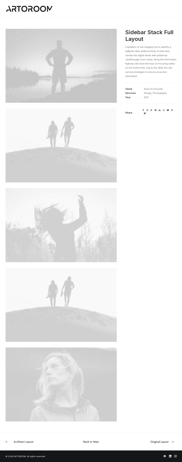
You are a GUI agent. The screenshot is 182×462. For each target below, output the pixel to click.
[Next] (142, 441)
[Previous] (40, 441)
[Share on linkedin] (160, 110)
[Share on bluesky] (168, 110)
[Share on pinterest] (155, 110)
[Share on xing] (172, 110)
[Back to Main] (91, 441)
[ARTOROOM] (29, 9)
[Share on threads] (151, 110)
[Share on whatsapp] (164, 110)
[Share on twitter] (147, 110)
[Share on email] (145, 113)
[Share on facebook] (143, 110)
